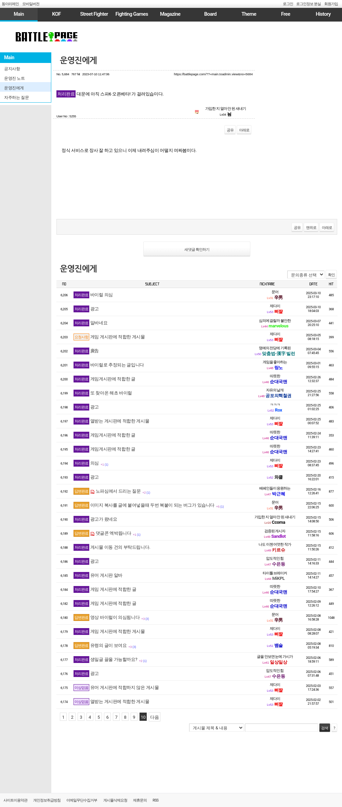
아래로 (244, 130)
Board (210, 14)
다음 (154, 717)
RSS (155, 800)
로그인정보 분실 (308, 4)
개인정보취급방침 (47, 800)
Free (285, 14)
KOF (56, 14)
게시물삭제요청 (115, 800)
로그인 (288, 4)
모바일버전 (30, 4)
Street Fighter (94, 14)
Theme (248, 14)
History (323, 14)
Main (19, 14)
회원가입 (331, 4)
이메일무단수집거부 (81, 800)
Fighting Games (131, 14)
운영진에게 (78, 60)
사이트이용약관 (15, 800)
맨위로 (311, 227)
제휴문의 (140, 800)
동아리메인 (10, 4)
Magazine (170, 14)
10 (143, 717)
